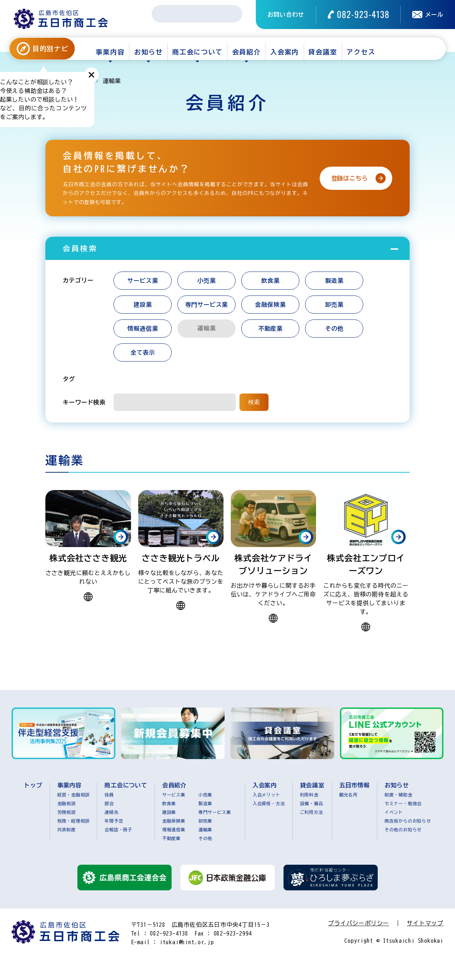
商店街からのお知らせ (408, 821)
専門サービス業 (206, 304)
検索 (254, 402)
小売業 (206, 281)
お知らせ (148, 52)
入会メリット (266, 794)
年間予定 (113, 821)
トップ (33, 785)
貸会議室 (322, 52)
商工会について (197, 52)
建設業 (143, 304)
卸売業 (334, 304)
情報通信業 (142, 328)
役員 (109, 794)
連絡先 (111, 812)
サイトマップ (425, 923)
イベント (394, 812)
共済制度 (66, 829)
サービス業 (142, 281)
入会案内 (284, 52)
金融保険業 (270, 304)
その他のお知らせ (403, 829)
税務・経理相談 (73, 821)
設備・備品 (311, 803)
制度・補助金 (399, 794)
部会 (109, 803)
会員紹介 (246, 52)
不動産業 (270, 328)
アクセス (361, 52)
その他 (334, 328)
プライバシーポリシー (358, 923)
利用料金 (309, 794)
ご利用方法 (311, 812)
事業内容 (110, 52)
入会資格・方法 (269, 803)
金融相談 (66, 803)
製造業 (334, 281)
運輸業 (205, 829)
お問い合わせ (285, 14)
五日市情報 (354, 785)
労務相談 (66, 812)
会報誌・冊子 (118, 829)
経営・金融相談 (73, 794)
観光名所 (348, 794)
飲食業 (270, 281)
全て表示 (143, 352)
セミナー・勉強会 (403, 803)
